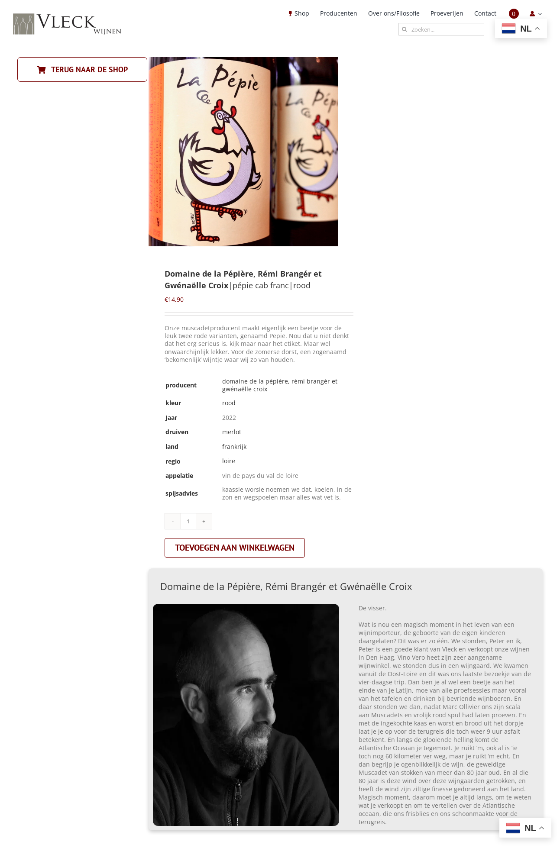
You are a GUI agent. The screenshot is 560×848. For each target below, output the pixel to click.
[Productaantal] (188, 521)
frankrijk (234, 446)
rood (229, 403)
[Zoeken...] (441, 29)
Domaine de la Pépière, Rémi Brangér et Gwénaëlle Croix (279, 385)
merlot (231, 432)
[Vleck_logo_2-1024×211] (67, 15)
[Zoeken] (404, 29)
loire (228, 461)
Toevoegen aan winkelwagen (235, 547)
